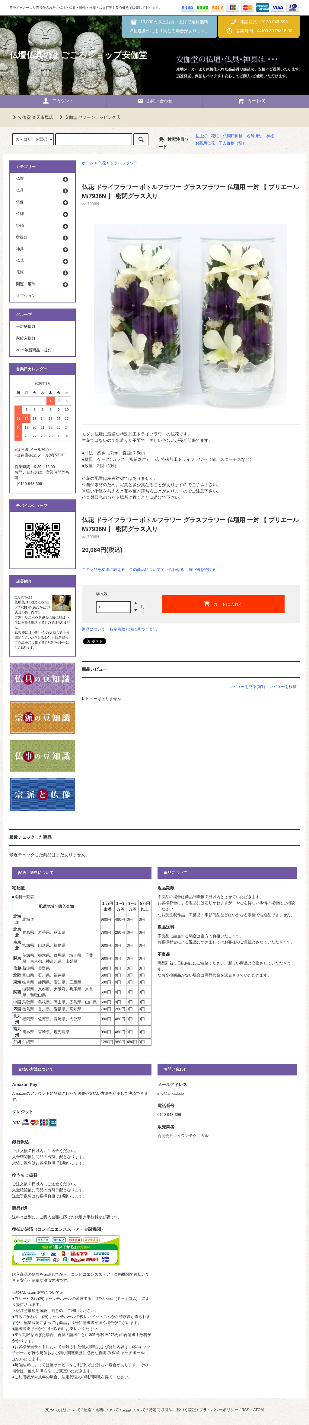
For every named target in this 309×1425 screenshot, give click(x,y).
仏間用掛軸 (233, 136)
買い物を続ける (202, 569)
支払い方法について (63, 1410)
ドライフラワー (124, 163)
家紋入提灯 (26, 338)
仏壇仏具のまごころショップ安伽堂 (78, 55)
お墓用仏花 (205, 143)
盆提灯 (201, 136)
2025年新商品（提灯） (36, 350)
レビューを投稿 (283, 686)
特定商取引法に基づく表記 (133, 629)
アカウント (57, 100)
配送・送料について (101, 1410)
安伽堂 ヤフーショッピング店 (89, 117)
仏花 (102, 163)
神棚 (270, 136)
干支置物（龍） (232, 143)
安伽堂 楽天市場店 (32, 117)
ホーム (88, 163)
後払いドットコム (95, 1317)
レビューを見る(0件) (247, 686)
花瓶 (215, 136)
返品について (93, 629)
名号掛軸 (254, 136)
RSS (245, 1410)
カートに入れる (223, 603)
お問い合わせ (154, 100)
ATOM (258, 1410)
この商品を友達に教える (103, 569)
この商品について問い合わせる (156, 569)
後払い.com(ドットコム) (116, 1299)
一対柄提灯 (26, 327)
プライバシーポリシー (218, 1410)
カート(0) (251, 100)
